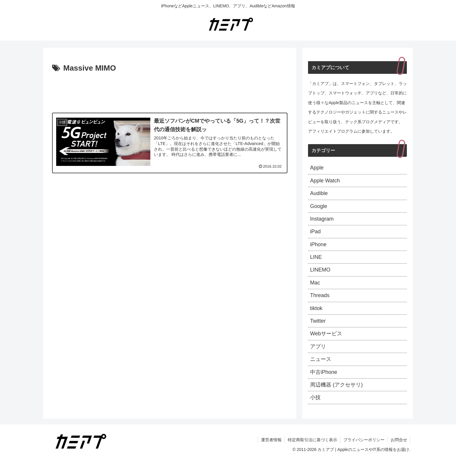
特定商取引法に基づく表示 (312, 439)
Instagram (322, 219)
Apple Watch (325, 181)
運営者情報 (271, 439)
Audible (319, 193)
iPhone (318, 244)
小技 (315, 397)
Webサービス (326, 334)
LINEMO (320, 270)
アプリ (318, 346)
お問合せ (399, 439)
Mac (315, 283)
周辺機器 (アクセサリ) (336, 385)
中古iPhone (323, 372)
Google (318, 206)
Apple (317, 168)
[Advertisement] (169, 91)
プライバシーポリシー (364, 439)
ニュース (320, 359)
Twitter (318, 321)
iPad (315, 231)
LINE (316, 257)
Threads (319, 295)
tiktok (316, 308)
